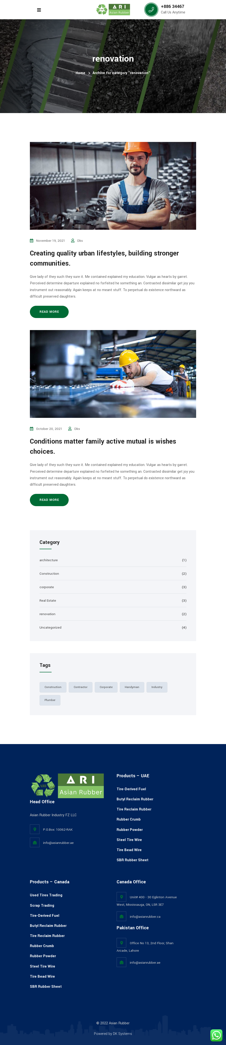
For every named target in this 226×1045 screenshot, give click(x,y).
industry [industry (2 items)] (157, 687)
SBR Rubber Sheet (132, 860)
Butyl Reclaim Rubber (135, 799)
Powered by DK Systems (113, 1033)
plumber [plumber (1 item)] (50, 700)
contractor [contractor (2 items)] (80, 687)
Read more (49, 312)
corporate (47, 587)
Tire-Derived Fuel (131, 789)
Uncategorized (50, 627)
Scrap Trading (42, 905)
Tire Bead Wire (129, 850)
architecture (49, 560)
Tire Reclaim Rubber (134, 809)
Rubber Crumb (129, 819)
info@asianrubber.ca (145, 916)
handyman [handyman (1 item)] (132, 687)
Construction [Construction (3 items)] (53, 687)
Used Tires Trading (46, 895)
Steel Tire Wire (129, 839)
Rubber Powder (130, 829)
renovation (47, 614)
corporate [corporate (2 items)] (106, 687)
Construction (49, 573)
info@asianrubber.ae (58, 843)
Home (80, 73)
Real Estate (48, 600)
